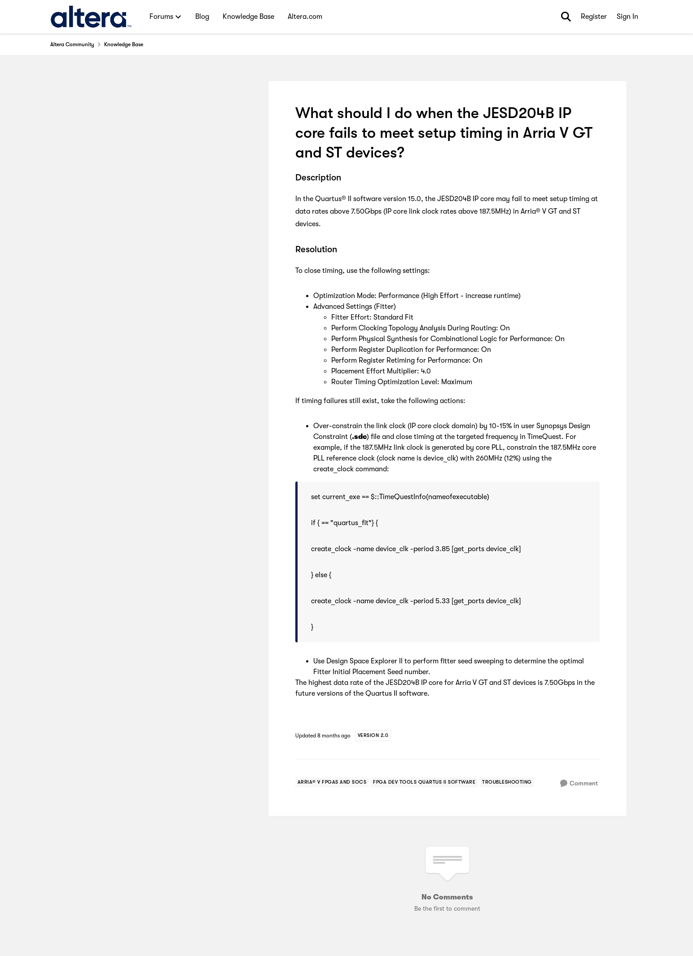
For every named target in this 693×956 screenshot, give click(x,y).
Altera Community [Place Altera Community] (72, 44)
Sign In (627, 17)
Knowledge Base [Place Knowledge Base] (123, 44)
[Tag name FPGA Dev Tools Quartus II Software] (424, 782)
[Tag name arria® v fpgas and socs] (332, 782)
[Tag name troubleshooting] (507, 782)
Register (594, 17)
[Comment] (579, 783)
